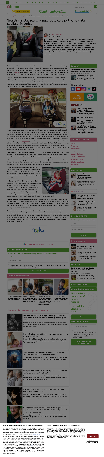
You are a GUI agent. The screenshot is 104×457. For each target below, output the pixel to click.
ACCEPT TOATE (93, 436)
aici (32, 445)
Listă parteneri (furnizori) (53, 439)
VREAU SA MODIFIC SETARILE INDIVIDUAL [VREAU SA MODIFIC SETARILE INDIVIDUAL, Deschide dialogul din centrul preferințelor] (92, 441)
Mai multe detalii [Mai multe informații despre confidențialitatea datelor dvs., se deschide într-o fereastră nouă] (36, 434)
